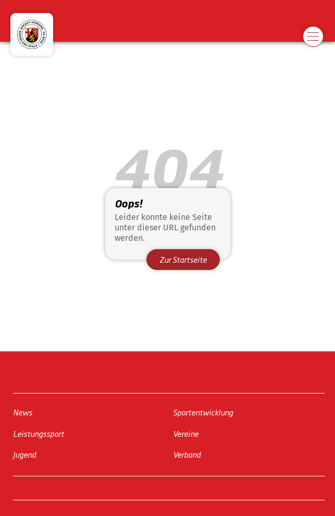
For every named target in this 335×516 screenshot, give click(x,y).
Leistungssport (38, 433)
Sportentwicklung (203, 412)
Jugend (24, 454)
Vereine (185, 433)
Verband (187, 454)
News (22, 412)
